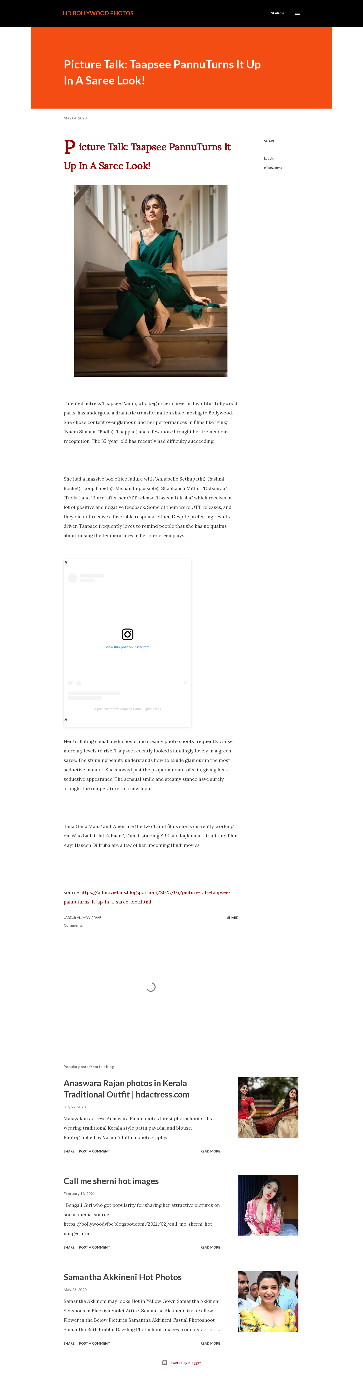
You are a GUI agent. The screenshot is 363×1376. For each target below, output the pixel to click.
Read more (210, 1151)
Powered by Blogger (181, 1362)
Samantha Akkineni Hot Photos (123, 1277)
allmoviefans (273, 167)
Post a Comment (94, 1151)
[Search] (277, 13)
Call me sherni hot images (111, 1181)
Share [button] (269, 141)
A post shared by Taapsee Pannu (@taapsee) (127, 709)
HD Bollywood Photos (98, 13)
